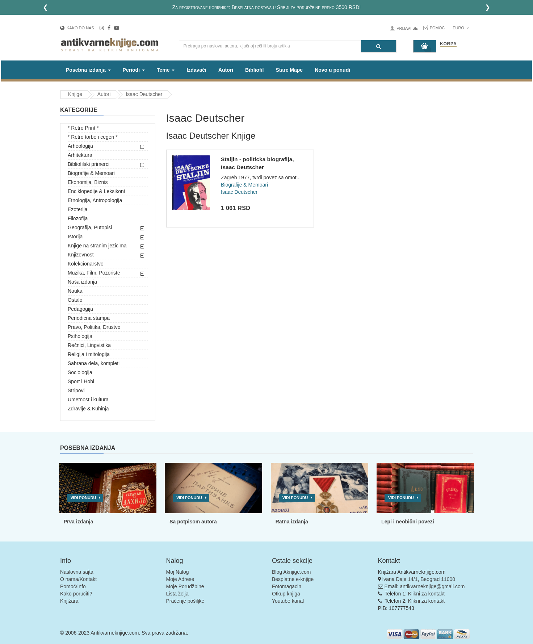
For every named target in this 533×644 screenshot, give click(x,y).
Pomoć (437, 28)
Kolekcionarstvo (86, 264)
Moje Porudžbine (185, 586)
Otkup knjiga (286, 594)
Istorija (75, 236)
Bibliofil (254, 70)
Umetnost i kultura (88, 399)
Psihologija (80, 336)
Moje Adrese (180, 579)
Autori (225, 70)
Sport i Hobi (81, 381)
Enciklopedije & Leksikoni (96, 191)
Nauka (75, 291)
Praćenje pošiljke (185, 601)
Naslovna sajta (76, 572)
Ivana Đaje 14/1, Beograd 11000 (418, 579)
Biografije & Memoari (91, 173)
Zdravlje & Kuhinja (88, 408)
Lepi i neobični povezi (407, 521)
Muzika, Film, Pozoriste (94, 273)
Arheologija (80, 146)
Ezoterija (77, 209)
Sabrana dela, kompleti (93, 363)
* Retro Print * (83, 128)
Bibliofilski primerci (88, 164)
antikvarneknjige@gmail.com (432, 586)
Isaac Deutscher (144, 94)
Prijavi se (406, 28)
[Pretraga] (378, 46)
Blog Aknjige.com (291, 572)
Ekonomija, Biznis (88, 182)
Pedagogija (80, 309)
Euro (461, 28)
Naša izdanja (82, 282)
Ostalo (75, 300)
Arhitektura (80, 155)
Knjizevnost (81, 255)
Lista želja (177, 594)
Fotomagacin (286, 586)
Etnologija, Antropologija (95, 200)
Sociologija (80, 372)
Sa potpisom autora (193, 521)
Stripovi (76, 390)
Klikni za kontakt (426, 594)
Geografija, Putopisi (90, 227)
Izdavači (196, 70)
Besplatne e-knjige (293, 579)
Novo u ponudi (332, 70)
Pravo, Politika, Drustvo (94, 327)
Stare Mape (289, 70)
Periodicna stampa (89, 318)
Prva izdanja (78, 521)
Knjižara (69, 601)
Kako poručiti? (76, 594)
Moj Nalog (177, 572)
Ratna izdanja (292, 521)
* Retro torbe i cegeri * (93, 137)
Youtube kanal (288, 601)
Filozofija (78, 218)
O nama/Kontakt (78, 579)
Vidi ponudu (83, 497)
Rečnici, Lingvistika (89, 345)
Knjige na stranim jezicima (97, 245)
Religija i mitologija (89, 354)
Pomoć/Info (73, 586)
